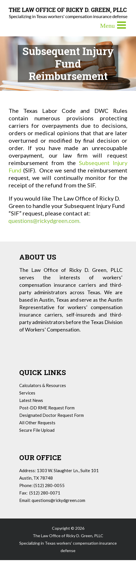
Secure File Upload (37, 430)
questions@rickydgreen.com (58, 500)
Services (27, 392)
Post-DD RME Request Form (47, 407)
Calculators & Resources (42, 385)
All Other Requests (37, 422)
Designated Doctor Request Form (51, 415)
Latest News (31, 400)
